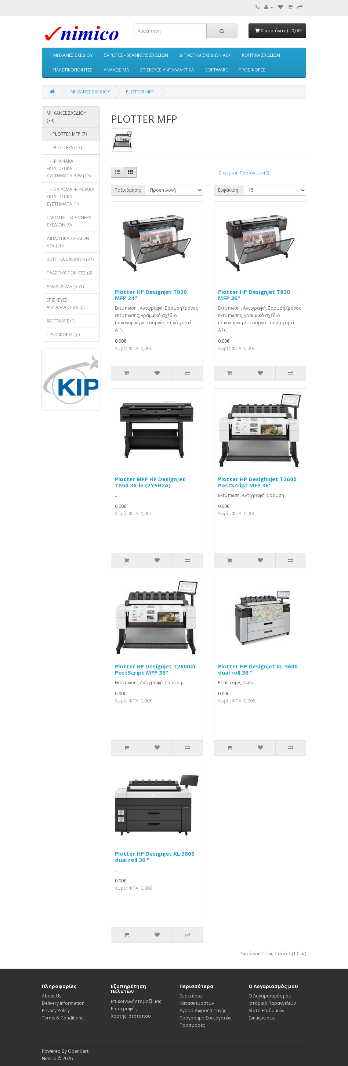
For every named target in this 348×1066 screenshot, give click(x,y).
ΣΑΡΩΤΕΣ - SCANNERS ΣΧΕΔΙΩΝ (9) (69, 221)
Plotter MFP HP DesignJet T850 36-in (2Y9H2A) (150, 482)
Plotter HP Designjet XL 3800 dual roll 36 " (155, 856)
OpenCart (78, 1051)
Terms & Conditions (62, 1018)
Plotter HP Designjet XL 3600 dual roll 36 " (258, 669)
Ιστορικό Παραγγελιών (272, 1003)
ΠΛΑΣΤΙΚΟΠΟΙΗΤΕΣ (73, 70)
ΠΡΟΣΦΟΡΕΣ (252, 70)
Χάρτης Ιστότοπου (131, 1016)
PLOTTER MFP (140, 92)
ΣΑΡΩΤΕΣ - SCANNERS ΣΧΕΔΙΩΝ (136, 55)
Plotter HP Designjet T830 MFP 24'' (151, 295)
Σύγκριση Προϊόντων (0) (244, 173)
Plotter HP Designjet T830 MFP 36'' (254, 295)
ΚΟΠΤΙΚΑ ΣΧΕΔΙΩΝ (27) (70, 259)
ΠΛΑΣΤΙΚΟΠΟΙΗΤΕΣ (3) (69, 273)
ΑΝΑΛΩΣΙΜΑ (116, 70)
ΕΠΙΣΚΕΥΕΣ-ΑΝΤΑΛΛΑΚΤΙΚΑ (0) (65, 303)
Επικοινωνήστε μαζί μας (136, 1001)
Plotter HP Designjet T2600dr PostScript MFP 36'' (155, 669)
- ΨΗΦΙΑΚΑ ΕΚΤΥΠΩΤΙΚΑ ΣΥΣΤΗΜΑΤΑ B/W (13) (69, 168)
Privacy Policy (56, 1010)
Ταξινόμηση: (128, 190)
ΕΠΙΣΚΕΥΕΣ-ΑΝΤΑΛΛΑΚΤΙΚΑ (167, 70)
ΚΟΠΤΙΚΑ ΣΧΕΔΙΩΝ (261, 55)
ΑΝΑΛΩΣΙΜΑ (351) (65, 286)
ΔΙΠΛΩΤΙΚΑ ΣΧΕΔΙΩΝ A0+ (205, 55)
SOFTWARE (216, 70)
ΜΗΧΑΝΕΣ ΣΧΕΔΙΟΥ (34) (66, 116)
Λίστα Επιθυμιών (266, 1010)
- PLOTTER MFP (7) (67, 134)
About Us (51, 996)
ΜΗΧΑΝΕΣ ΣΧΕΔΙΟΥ (73, 55)
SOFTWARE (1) (61, 321)
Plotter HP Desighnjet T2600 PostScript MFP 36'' (257, 482)
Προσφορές (192, 1025)
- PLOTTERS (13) (64, 147)
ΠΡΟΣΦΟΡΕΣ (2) (63, 334)
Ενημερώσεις (262, 1018)
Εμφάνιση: (228, 190)
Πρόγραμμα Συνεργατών (205, 1018)
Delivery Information (63, 1003)
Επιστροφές (124, 1009)
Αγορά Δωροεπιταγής (203, 1010)
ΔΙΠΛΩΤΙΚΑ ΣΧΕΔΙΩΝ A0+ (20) (68, 242)
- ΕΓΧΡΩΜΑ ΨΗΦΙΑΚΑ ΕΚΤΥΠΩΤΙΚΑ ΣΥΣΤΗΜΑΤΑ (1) (70, 196)
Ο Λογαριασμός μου (270, 996)
